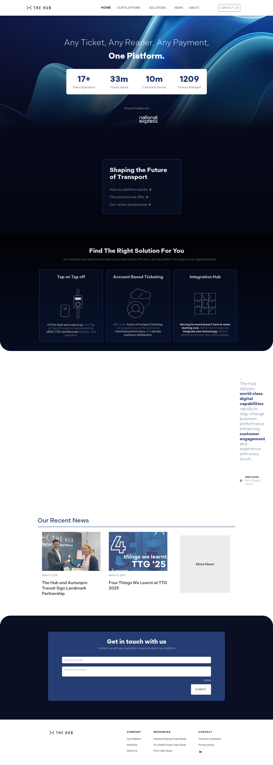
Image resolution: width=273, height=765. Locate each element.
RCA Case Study (163, 751)
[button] (157, 8)
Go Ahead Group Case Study (170, 745)
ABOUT (194, 7)
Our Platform (134, 739)
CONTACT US (229, 7)
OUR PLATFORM (128, 7)
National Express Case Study (170, 739)
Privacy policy (206, 745)
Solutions (132, 745)
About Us (132, 751)
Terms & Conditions (209, 739)
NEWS (178, 7)
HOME (106, 8)
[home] (46, 8)
